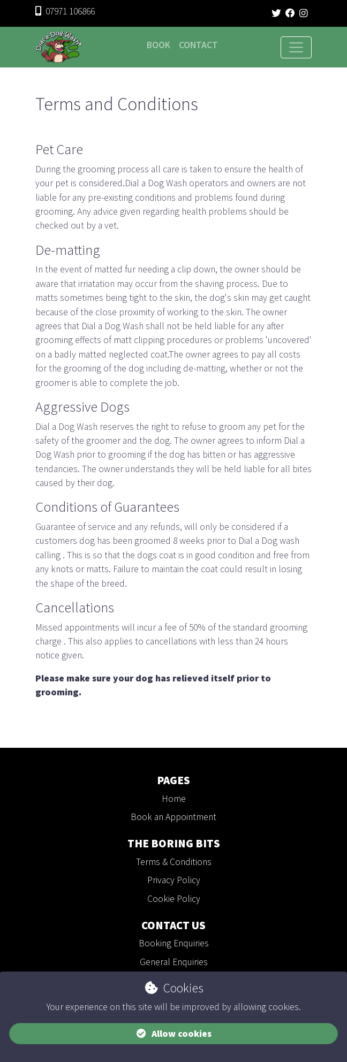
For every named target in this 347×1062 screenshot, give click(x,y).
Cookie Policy (173, 899)
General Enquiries (174, 962)
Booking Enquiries (174, 943)
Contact (198, 45)
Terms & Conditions (174, 862)
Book (158, 45)
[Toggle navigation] (296, 47)
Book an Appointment (173, 817)
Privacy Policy (173, 880)
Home (174, 799)
